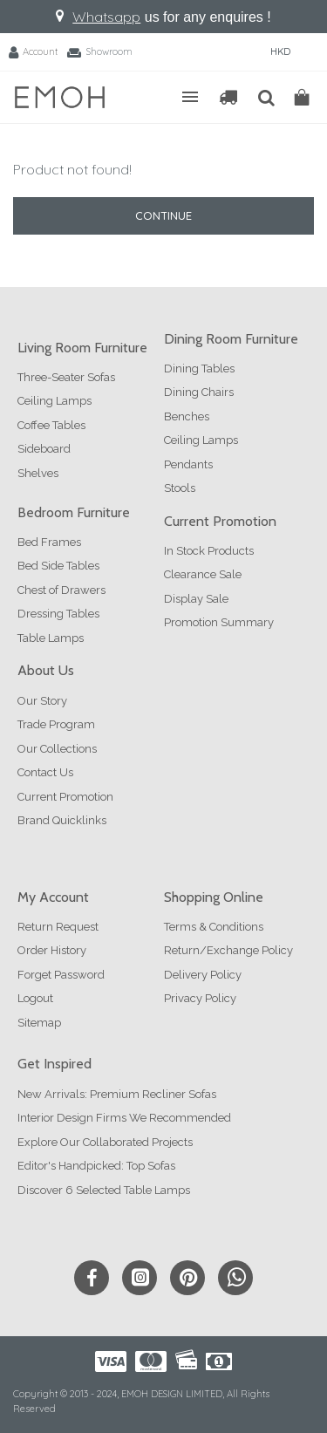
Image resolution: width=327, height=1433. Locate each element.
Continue (163, 215)
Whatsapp (106, 16)
